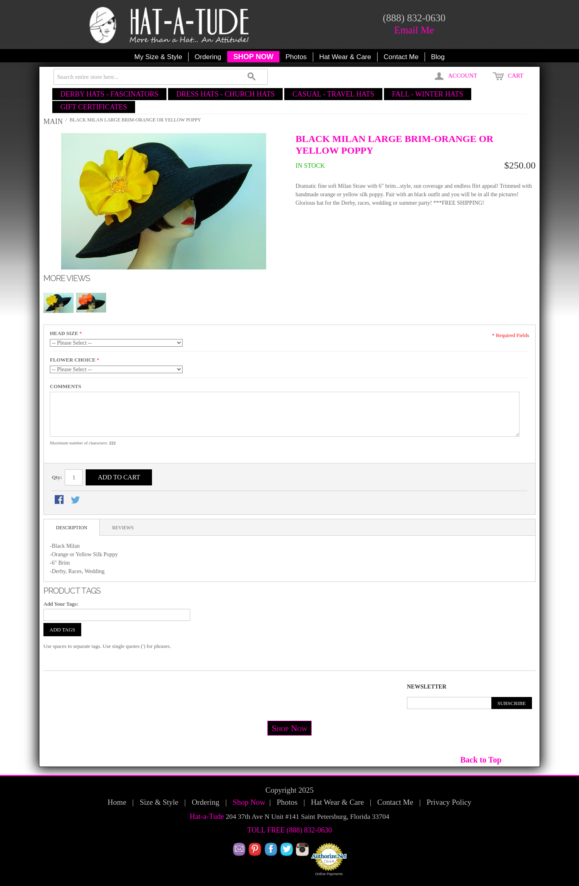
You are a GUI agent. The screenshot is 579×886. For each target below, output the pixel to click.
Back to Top (480, 759)
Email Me (414, 30)
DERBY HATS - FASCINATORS (109, 94)
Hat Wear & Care (345, 57)
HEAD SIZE (64, 333)
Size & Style (159, 802)
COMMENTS (65, 386)
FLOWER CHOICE (73, 360)
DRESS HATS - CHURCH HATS (225, 94)
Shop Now (290, 728)
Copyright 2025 (289, 790)
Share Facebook (60, 500)
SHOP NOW (253, 57)
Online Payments (329, 874)
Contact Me (401, 57)
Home (117, 802)
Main (53, 121)
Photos (296, 57)
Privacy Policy (449, 802)
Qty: (57, 477)
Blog (438, 57)
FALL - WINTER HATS (427, 94)
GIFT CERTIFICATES (93, 107)
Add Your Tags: (60, 604)
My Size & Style (158, 57)
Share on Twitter (76, 500)
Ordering (208, 57)
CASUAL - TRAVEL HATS (333, 94)
